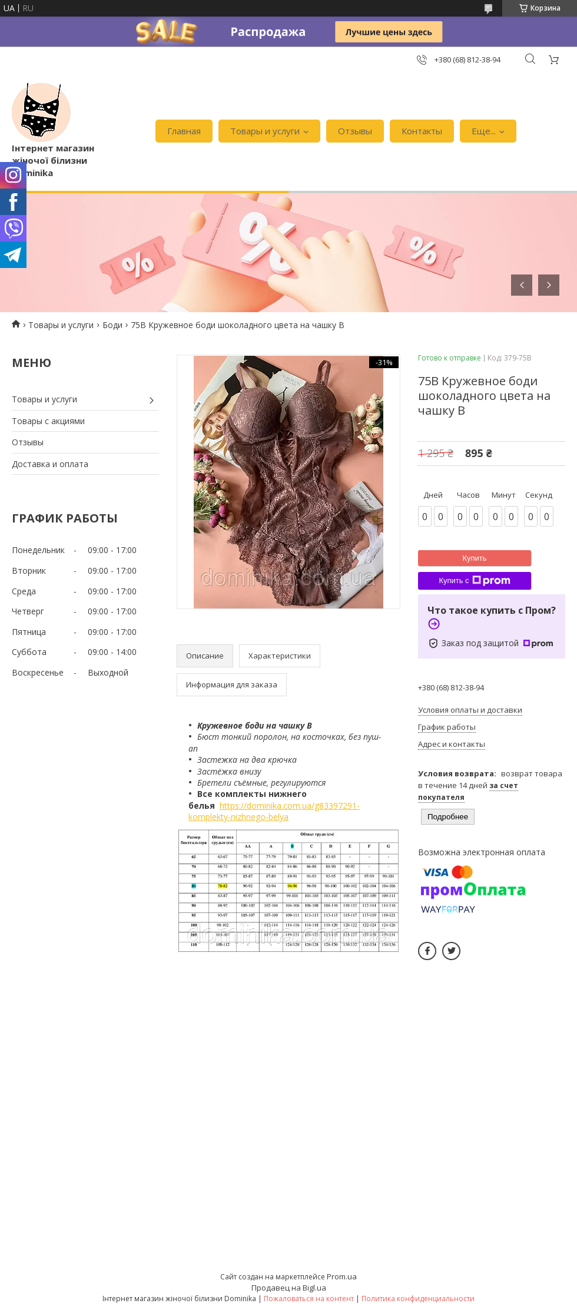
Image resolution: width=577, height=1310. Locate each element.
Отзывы (355, 131)
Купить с (474, 580)
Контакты (422, 131)
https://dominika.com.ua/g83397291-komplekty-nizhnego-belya (274, 811)
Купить (474, 558)
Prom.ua (342, 1276)
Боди (112, 324)
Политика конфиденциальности (418, 1299)
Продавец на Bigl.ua (288, 1287)
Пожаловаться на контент (309, 1299)
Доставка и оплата (50, 463)
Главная (184, 131)
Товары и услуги (265, 131)
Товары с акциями (48, 420)
